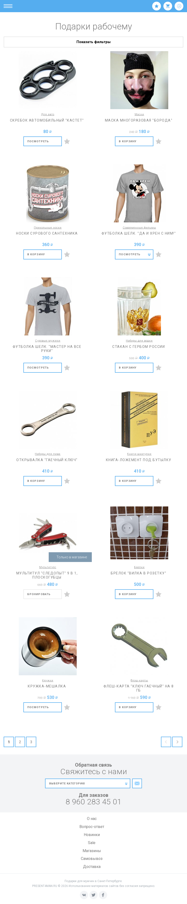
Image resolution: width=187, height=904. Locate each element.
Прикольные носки (48, 227)
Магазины (92, 850)
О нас (92, 818)
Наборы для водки (139, 340)
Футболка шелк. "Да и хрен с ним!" (139, 233)
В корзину (128, 141)
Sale (91, 842)
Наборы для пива (47, 454)
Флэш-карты (139, 680)
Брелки (139, 567)
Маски (139, 114)
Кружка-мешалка (47, 686)
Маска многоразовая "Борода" (139, 120)
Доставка (92, 866)
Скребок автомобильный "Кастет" (47, 120)
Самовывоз (92, 858)
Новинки (92, 834)
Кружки (47, 680)
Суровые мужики (47, 340)
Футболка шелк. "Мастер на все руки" (47, 349)
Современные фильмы (139, 227)
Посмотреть (38, 141)
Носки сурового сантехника (47, 233)
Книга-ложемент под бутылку (138, 460)
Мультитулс (47, 567)
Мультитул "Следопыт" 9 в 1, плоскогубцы (47, 575)
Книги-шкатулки (139, 454)
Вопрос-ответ (91, 826)
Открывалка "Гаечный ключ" (47, 460)
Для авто (47, 114)
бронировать (39, 594)
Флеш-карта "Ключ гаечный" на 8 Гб (138, 688)
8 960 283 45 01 (93, 802)
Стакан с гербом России (138, 347)
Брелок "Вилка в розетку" (138, 573)
